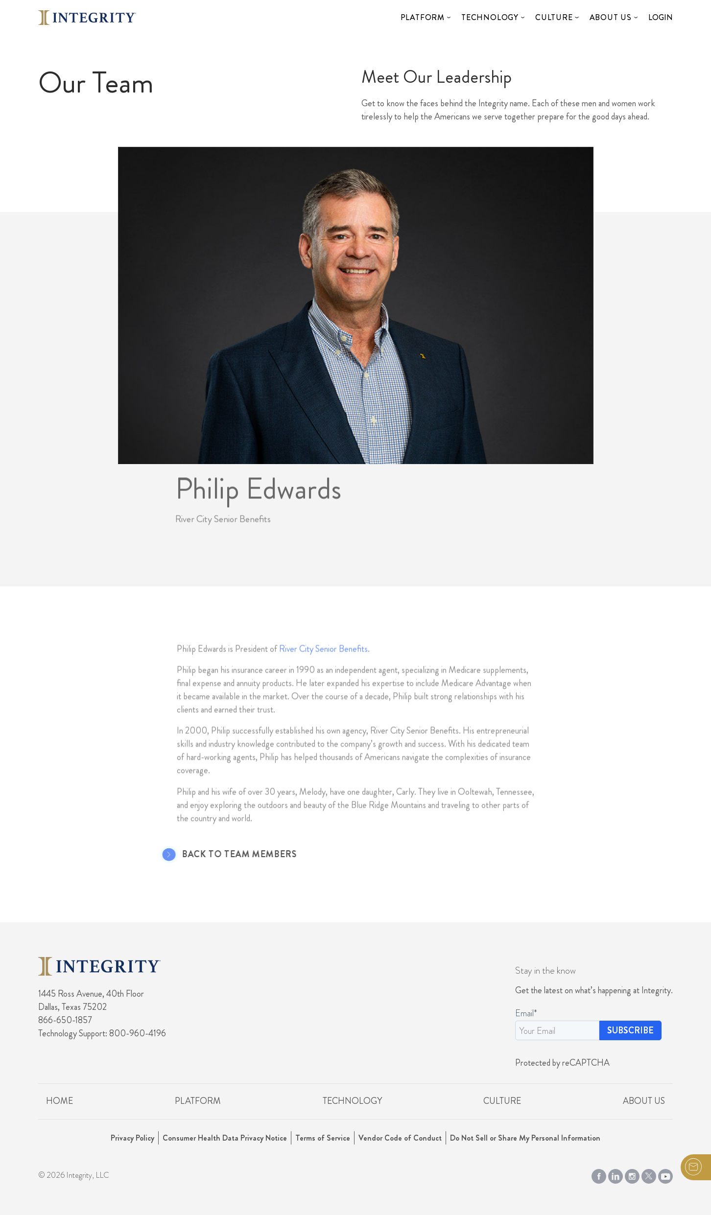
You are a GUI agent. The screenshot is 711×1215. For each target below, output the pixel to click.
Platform (423, 17)
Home (59, 1101)
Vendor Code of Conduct (400, 1138)
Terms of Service (322, 1138)
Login (660, 17)
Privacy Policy (132, 1138)
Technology (490, 17)
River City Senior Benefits (323, 661)
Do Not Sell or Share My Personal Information (525, 1138)
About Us (611, 17)
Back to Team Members (226, 854)
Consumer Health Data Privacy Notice (225, 1138)
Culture (554, 17)
